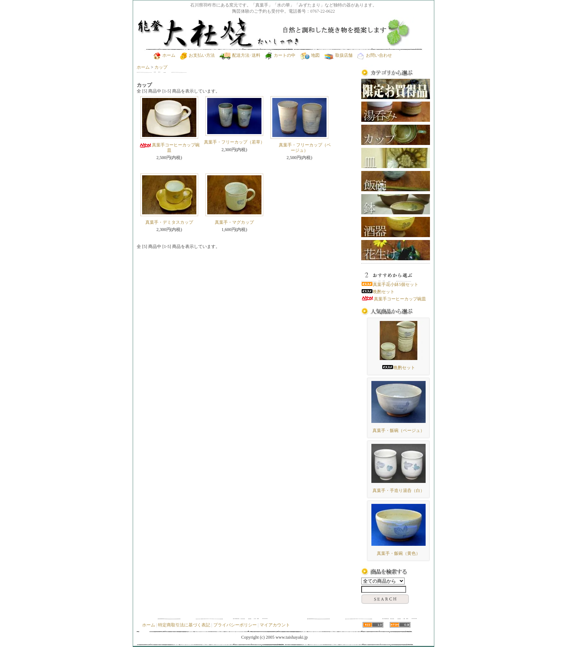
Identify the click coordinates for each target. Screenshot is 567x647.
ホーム (164, 55)
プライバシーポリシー (235, 624)
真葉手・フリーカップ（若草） (234, 142)
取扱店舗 (338, 55)
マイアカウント (275, 624)
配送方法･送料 (239, 55)
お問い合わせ (374, 55)
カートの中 (280, 55)
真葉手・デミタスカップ (169, 222)
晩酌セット (378, 291)
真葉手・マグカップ (234, 222)
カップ (160, 67)
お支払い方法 (197, 55)
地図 (310, 55)
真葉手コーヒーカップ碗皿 (169, 147)
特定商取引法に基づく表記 (184, 624)
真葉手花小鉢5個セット (389, 284)
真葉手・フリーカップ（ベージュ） (299, 147)
